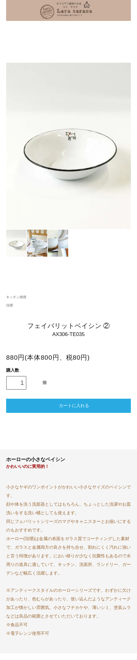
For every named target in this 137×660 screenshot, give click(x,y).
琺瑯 (9, 305)
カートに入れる (68, 405)
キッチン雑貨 (16, 297)
